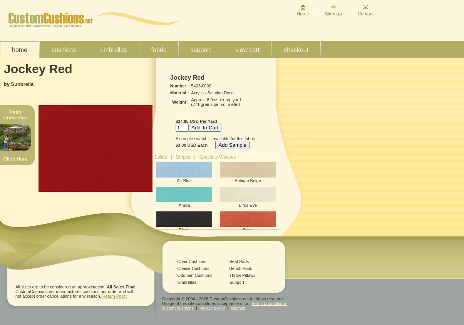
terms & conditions (269, 303)
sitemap (238, 308)
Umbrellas (113, 50)
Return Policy (114, 296)
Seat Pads (239, 262)
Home (303, 10)
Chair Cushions (192, 262)
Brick (248, 221)
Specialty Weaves (217, 157)
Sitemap (333, 10)
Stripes (183, 157)
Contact (366, 10)
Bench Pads (240, 268)
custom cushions (178, 308)
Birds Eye (248, 197)
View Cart (247, 50)
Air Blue (184, 172)
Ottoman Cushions (195, 275)
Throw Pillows (242, 275)
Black (184, 221)
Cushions (64, 50)
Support (201, 50)
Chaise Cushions (193, 268)
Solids (160, 157)
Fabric (158, 50)
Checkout (296, 50)
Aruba (184, 197)
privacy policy (212, 308)
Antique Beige (248, 172)
